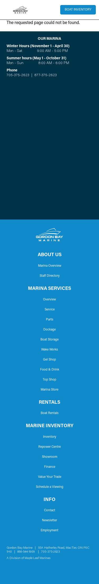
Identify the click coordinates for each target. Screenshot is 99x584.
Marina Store (49, 389)
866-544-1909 (27, 551)
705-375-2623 (18, 75)
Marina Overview (49, 265)
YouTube (26, 568)
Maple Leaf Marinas (37, 558)
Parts (49, 319)
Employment (49, 530)
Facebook (9, 568)
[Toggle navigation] (6, 9)
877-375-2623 (45, 75)
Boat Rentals (50, 413)
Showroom (49, 457)
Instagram (17, 568)
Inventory (49, 437)
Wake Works (49, 349)
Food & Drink (49, 369)
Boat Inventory (78, 9)
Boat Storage (49, 339)
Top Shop (49, 379)
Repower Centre (49, 447)
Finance (49, 467)
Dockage (49, 329)
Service (50, 309)
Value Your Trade (49, 477)
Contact (49, 510)
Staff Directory (50, 276)
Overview (49, 299)
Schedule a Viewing (49, 487)
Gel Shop (49, 359)
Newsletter (49, 520)
